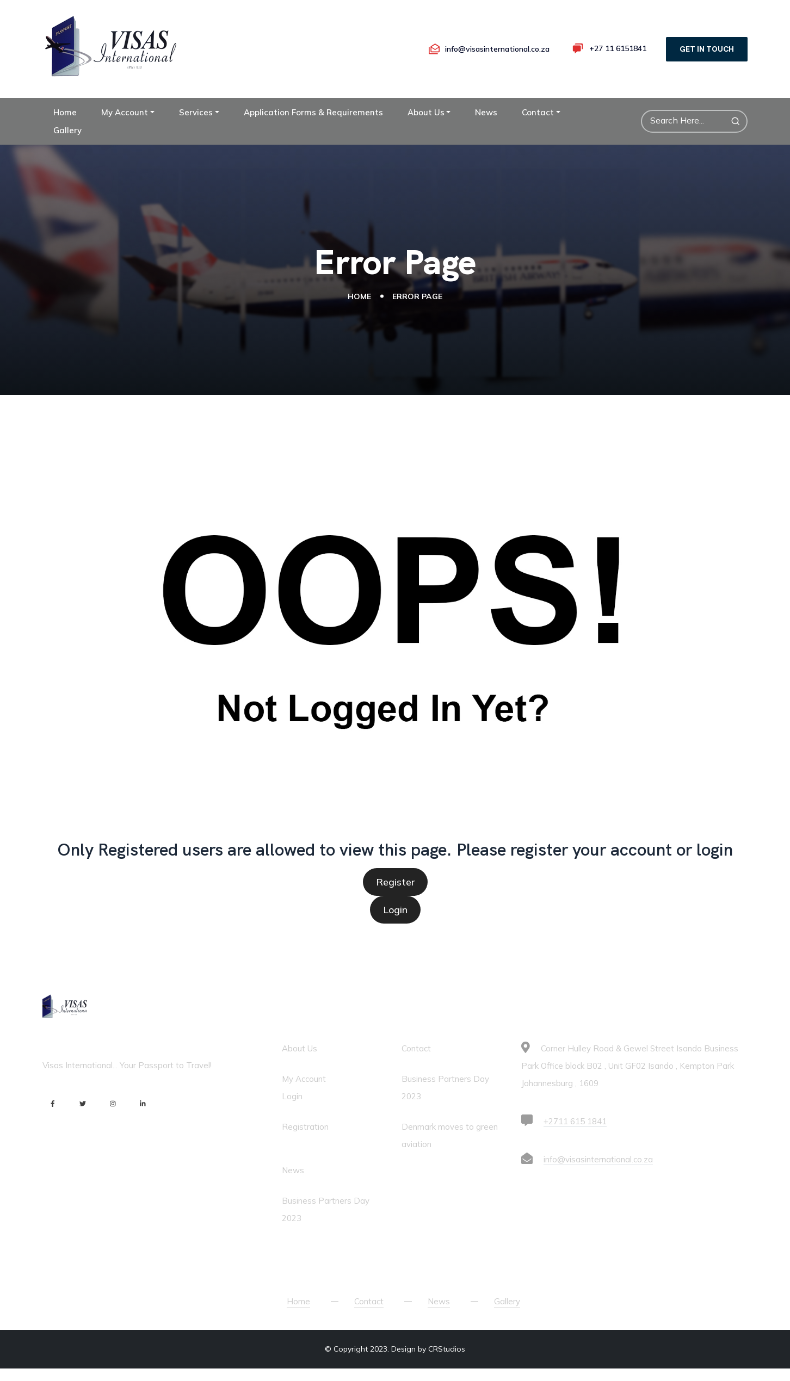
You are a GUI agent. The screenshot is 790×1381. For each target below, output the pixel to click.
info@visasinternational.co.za (598, 1176)
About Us (426, 128)
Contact (538, 128)
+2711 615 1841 (575, 1137)
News (486, 128)
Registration (305, 1143)
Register (395, 898)
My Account (124, 128)
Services (196, 128)
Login (395, 926)
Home (65, 128)
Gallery (67, 146)
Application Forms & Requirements (313, 128)
